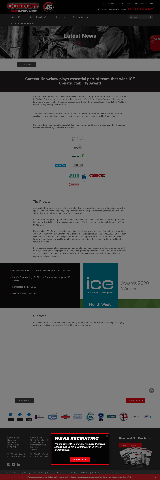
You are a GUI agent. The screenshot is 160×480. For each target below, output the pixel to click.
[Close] (106, 436)
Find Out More (79, 459)
